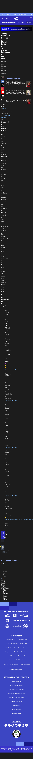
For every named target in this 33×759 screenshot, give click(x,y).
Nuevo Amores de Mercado (10, 664)
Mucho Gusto (18, 647)
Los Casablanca (26, 660)
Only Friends (24, 652)
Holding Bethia (16, 705)
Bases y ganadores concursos (16, 693)
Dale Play (16, 652)
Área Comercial (16, 709)
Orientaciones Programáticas (16, 697)
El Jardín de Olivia (8, 647)
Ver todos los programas (16, 669)
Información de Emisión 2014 (16, 689)
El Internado (26, 647)
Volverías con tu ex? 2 (7, 14)
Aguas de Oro (23, 643)
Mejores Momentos (9, 22)
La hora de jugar (18, 656)
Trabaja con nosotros (16, 701)
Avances (21, 22)
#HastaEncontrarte (11, 520)
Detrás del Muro (22, 639)
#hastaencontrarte (11, 370)
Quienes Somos (16, 681)
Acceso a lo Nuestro (7, 660)
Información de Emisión (16, 685)
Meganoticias (8, 652)
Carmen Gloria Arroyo (20, 14)
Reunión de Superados (12, 643)
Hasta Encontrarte (5, 552)
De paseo (26, 656)
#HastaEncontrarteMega (25, 520)
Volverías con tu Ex (11, 639)
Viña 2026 (17, 660)
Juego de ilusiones (25, 664)
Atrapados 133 (8, 656)
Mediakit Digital (16, 713)
